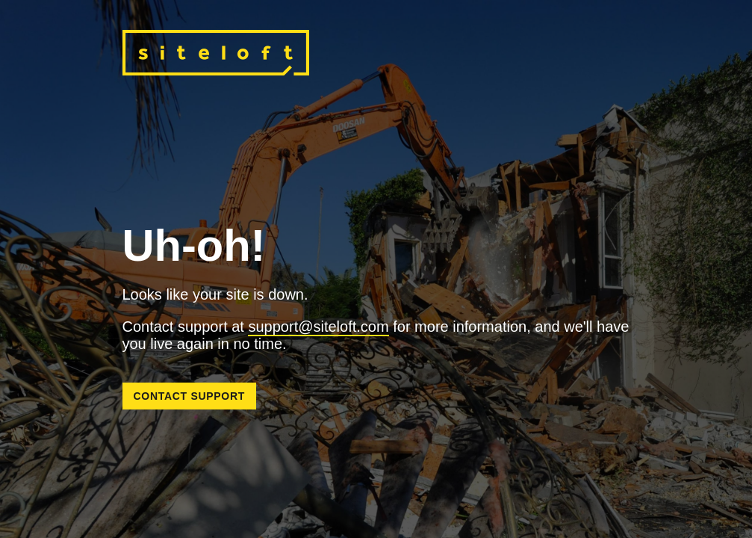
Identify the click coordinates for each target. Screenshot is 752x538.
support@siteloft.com (318, 326)
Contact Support (189, 396)
